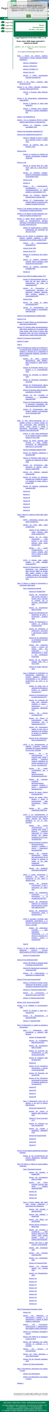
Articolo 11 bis (21, 162)
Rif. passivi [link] (40, 29)
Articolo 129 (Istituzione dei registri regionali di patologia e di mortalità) (35, 1344)
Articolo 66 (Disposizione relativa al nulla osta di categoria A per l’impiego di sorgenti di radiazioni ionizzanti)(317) (38, 731)
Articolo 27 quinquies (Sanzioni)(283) (29, 338)
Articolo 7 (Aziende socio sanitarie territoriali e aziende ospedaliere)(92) (35, 110)
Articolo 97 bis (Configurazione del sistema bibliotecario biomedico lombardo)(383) (35, 1158)
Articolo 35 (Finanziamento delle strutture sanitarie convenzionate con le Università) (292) (35, 411)
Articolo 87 (32, 1093)
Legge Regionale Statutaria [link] (12, 25)
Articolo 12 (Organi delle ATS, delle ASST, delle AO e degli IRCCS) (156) (35, 167)
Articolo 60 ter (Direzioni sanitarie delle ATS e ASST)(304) (38, 662)
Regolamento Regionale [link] (11, 31)
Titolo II (19, 344)
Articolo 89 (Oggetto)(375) (37, 1108)
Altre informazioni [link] (38, 34)
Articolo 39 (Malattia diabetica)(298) (34, 450)
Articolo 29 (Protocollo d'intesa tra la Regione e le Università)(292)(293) (35, 369)
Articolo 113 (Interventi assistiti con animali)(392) (38, 1268)
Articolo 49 (26, 501)
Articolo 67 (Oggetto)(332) (31, 955)
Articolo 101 (33, 1191)
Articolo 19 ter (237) (29, 251)
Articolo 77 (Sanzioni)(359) (31, 1021)
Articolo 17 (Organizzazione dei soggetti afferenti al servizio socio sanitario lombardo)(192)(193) (35, 202)
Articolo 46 (26, 491)
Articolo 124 (27, 1312)
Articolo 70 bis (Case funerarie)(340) (29, 979)
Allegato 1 (20, 1383)
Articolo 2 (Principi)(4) (30, 66)
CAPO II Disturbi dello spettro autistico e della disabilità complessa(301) (35, 562)
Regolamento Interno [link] (10, 28)
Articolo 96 (32, 1142)
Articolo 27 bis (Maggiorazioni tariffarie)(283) (31, 316)
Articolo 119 (33, 1291)
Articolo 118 (33, 1288)
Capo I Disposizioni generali (32, 588)
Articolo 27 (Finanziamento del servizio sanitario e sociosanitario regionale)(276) (35, 309)
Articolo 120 (33, 1294)
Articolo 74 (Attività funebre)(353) (33, 998)
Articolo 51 (26, 507)
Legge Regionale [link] (8, 22)
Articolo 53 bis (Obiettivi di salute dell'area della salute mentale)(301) (38, 532)
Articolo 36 (26, 416)
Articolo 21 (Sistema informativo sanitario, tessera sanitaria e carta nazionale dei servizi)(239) (35, 261)
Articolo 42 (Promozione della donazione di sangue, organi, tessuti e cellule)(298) (35, 467)
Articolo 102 (33, 1195)
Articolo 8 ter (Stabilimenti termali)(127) (29, 134)
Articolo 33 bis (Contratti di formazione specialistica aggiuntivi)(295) (35, 397)
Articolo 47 (26, 494)
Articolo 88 (32, 1097)
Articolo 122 (33, 1300)
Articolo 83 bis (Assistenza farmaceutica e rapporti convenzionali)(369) (38, 1068)
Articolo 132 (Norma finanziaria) (33, 1364)
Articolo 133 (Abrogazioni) (31, 1374)
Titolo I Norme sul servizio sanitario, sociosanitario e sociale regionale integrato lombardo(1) (32, 58)
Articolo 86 (32, 1090)
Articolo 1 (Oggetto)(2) (30, 63)
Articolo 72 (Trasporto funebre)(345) (34, 990)
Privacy (23, 1402)
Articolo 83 (32, 1063)
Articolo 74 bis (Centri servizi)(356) (28, 1002)
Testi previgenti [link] (39, 31)
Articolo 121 (33, 1297)
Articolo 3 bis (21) (28, 72)
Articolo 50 (26, 504)
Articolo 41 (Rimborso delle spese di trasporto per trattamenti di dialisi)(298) (35, 460)
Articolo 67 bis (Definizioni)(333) (27, 960)
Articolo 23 (26, 272)
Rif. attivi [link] (32, 29)
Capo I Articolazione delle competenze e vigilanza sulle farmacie (35, 1032)
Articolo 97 (32, 1145)
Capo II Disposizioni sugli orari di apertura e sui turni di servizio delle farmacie (35, 1103)
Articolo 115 (33, 1278)
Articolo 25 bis (27, 299)
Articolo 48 (26, 497)
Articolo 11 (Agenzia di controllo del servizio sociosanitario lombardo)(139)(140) (35, 156)
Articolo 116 (33, 1281)
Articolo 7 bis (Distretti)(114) (26, 117)
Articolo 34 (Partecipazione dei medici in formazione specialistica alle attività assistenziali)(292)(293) (35, 404)
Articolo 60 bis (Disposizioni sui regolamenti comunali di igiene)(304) (38, 640)
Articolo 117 (33, 1285)
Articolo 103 (33, 1198)
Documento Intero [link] (38, 27)
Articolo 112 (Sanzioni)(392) (38, 1263)
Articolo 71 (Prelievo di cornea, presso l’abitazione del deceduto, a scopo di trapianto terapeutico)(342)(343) (35, 984)
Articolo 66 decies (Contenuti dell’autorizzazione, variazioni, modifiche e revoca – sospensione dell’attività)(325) (38, 846)
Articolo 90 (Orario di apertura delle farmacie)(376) (38, 1113)
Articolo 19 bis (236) (29, 248)
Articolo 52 (26, 510)
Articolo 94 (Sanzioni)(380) (37, 1135)
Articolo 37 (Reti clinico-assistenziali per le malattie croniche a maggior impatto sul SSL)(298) (35, 435)
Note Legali (7, 1402)
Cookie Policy (16, 1402)
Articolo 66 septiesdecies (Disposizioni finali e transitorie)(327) (38, 912)
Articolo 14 (26, 183)
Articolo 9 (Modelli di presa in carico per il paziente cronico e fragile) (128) (35, 140)
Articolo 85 (32, 1087)
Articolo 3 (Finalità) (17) (30, 69)
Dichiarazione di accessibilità (36, 1402)
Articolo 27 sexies (23, 341)
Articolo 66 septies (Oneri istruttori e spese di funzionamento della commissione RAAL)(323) (38, 801)
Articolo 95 (32, 1139)
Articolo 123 (33, 1304)
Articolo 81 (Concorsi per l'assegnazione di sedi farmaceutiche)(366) (38, 1052)
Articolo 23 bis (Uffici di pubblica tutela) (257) (31, 276)
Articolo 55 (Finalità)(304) (37, 591)
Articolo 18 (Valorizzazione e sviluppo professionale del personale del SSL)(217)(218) (35, 229)
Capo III (25, 944)
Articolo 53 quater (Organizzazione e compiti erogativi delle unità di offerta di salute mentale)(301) (38, 552)
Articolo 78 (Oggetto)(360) (37, 1037)
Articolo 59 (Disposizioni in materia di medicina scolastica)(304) (38, 624)
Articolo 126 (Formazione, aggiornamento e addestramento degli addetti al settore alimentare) (35, 1326)
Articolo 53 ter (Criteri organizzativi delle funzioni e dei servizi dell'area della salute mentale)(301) (38, 541)
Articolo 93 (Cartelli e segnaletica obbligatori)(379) (38, 1130)
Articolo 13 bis (27, 180)
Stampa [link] (41, 25)
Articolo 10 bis (21, 151)
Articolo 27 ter (21, 319)
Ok (29, 16)
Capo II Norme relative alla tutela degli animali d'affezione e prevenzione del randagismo (35, 1204)
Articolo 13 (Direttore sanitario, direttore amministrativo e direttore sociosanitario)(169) (35, 174)
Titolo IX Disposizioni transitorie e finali (29, 1309)
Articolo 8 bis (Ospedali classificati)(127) (30, 131)
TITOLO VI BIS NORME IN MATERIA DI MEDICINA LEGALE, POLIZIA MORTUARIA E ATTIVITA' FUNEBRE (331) (32, 950)
